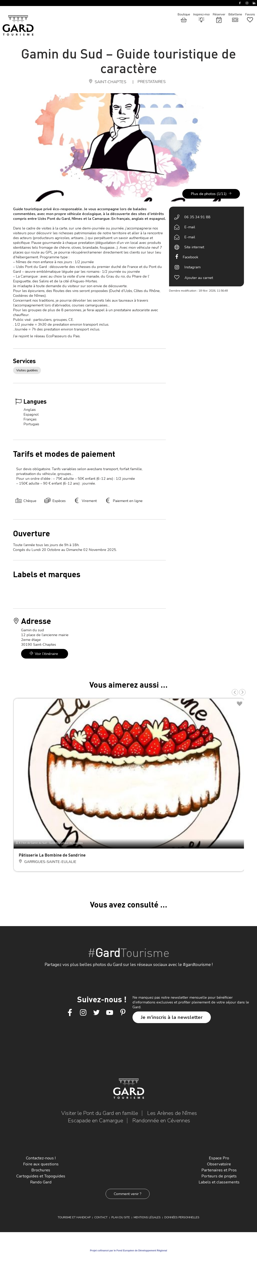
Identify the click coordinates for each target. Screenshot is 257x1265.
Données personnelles (181, 1217)
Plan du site (120, 1217)
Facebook (190, 257)
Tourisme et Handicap (74, 1217)
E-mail (189, 227)
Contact (101, 1217)
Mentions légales (147, 1217)
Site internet (194, 247)
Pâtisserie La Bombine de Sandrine (52, 855)
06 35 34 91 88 (197, 217)
